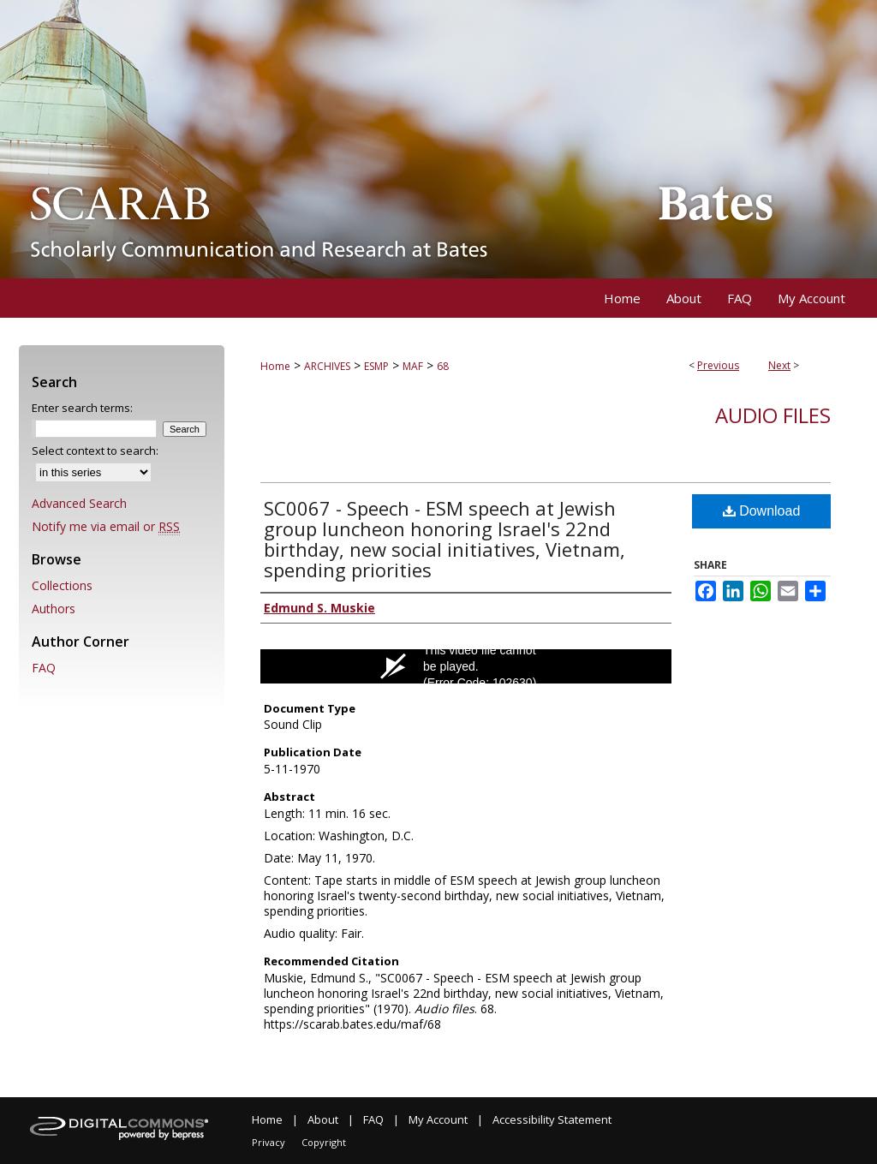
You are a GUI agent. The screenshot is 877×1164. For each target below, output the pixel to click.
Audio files (773, 415)
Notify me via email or (106, 526)
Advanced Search (79, 503)
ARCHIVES (327, 366)
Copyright (323, 1142)
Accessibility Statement (552, 1119)
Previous (718, 365)
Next (779, 365)
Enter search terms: (82, 407)
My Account (438, 1119)
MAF (413, 366)
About (322, 1119)
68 (443, 366)
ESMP (376, 366)
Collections (62, 585)
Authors (53, 608)
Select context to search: (95, 450)
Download (762, 511)
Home (275, 366)
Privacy (268, 1142)
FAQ (44, 668)
